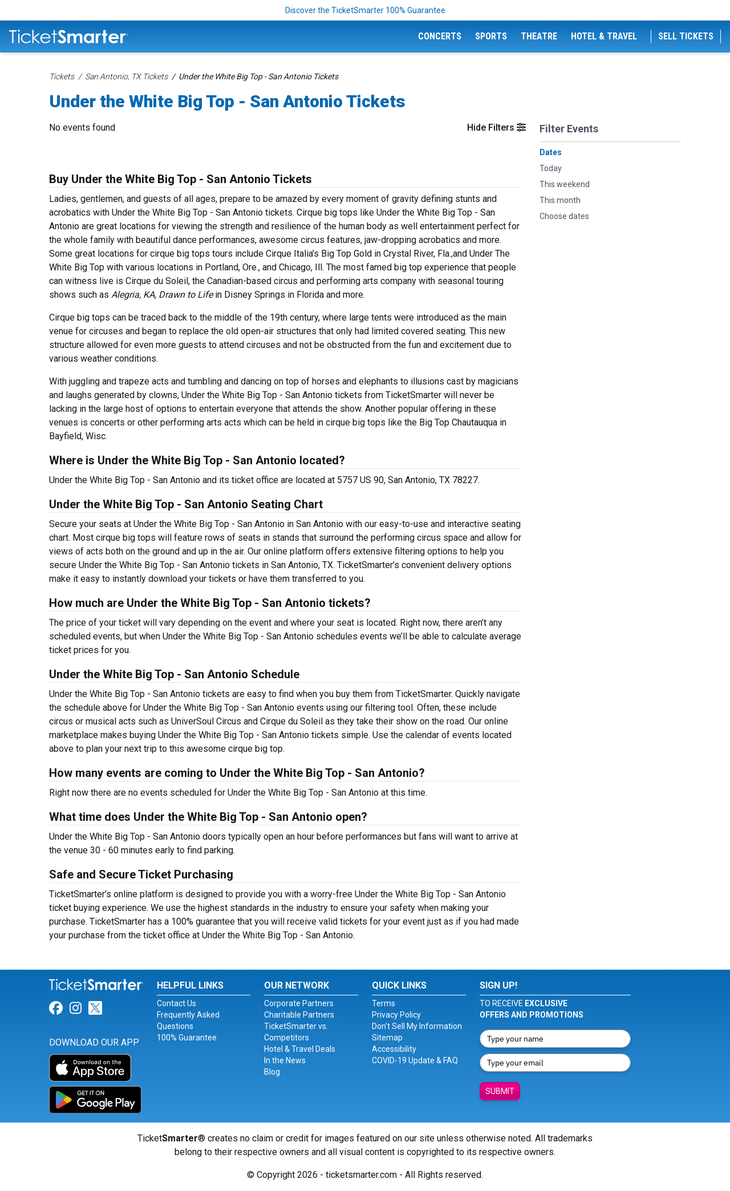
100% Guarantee (187, 1037)
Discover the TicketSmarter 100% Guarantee (365, 10)
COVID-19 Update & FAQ (415, 1060)
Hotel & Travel (604, 36)
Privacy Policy (396, 1014)
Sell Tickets (685, 36)
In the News (285, 1060)
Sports (491, 36)
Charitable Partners (299, 1014)
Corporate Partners (299, 1003)
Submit (499, 1091)
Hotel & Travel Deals (299, 1049)
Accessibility (394, 1049)
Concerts (439, 36)
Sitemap (387, 1037)
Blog (272, 1071)
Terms (383, 1003)
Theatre (539, 36)
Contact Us (176, 1003)
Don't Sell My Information (417, 1026)
